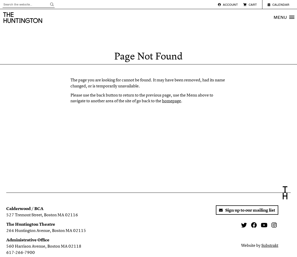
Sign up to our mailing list (247, 210)
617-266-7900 (20, 252)
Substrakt (269, 245)
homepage (171, 101)
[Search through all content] (29, 4)
